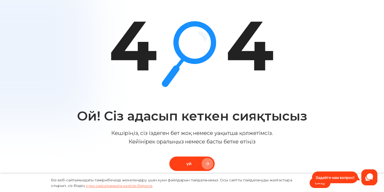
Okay (320, 183)
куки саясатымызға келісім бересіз (119, 185)
